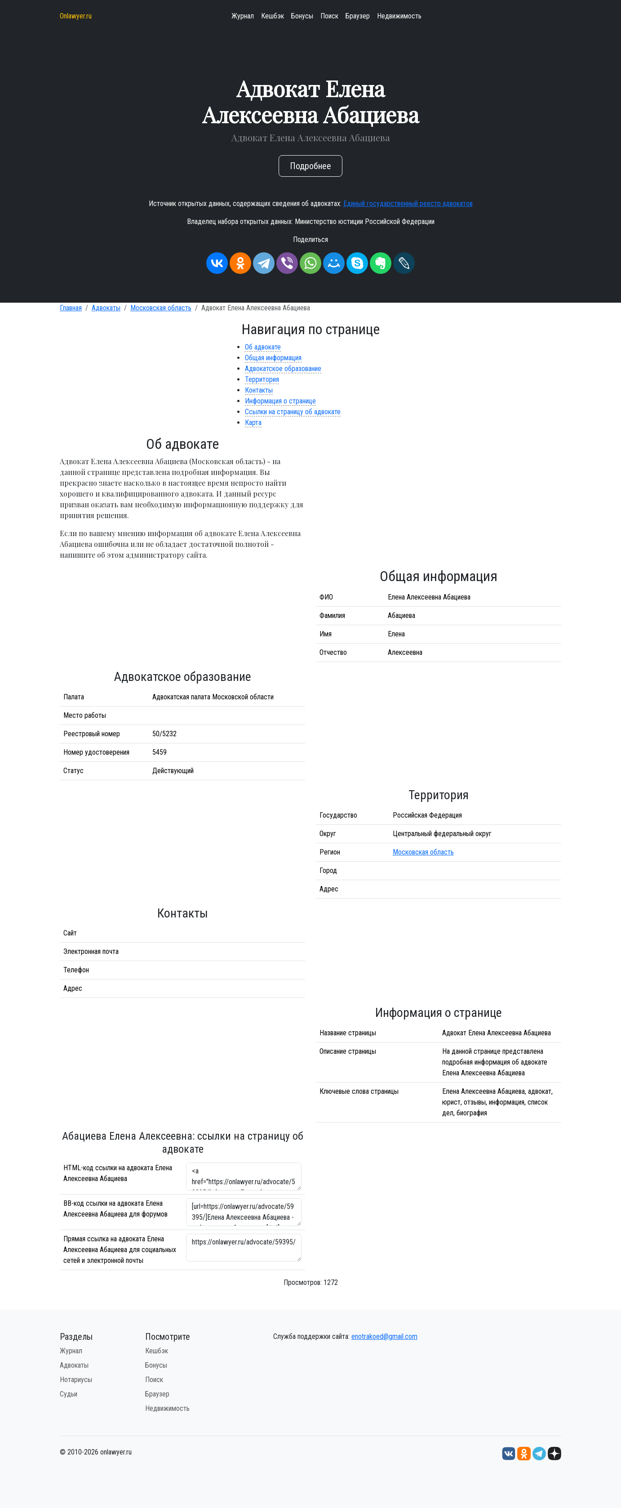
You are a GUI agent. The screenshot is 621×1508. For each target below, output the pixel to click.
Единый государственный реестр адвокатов (408, 203)
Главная (71, 308)
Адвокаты (106, 308)
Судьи (68, 1394)
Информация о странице (280, 401)
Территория (262, 379)
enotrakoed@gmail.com (384, 1336)
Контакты (259, 390)
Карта (253, 422)
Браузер (358, 16)
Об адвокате (263, 347)
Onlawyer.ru (76, 16)
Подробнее (310, 166)
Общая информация (273, 358)
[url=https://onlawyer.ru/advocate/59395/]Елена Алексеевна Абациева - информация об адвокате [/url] (244, 1212)
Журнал (242, 16)
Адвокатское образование (283, 368)
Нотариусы (76, 1379)
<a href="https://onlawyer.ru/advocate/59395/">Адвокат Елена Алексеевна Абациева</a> (244, 1176)
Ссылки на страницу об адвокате (293, 411)
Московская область (160, 308)
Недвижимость (399, 16)
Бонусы (302, 16)
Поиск (329, 16)
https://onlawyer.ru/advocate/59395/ (244, 1248)
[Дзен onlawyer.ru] (554, 1453)
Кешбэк (272, 16)
